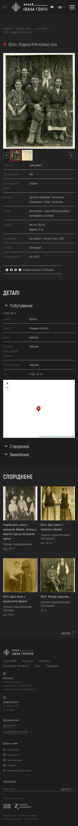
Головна (7, 29)
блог (38, 666)
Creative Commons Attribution (29, 269)
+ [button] (7, 384)
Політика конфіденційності (12, 819)
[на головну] (39, 652)
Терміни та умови (31, 819)
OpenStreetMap (52, 436)
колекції (28, 661)
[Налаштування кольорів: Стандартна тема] (52, 7)
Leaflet (41, 436)
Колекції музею (23, 29)
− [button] (7, 388)
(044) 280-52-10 (26, 685)
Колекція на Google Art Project (19, 770)
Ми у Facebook (13, 749)
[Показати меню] (72, 7)
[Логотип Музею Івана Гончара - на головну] (29, 7)
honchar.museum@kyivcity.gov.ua (22, 689)
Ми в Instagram (13, 755)
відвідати (52, 666)
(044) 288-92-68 (13, 685)
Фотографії (41, 29)
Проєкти (44, 661)
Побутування (21, 305)
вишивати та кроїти (16, 666)
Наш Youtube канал (14, 760)
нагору (66, 633)
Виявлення (19, 454)
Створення (19, 446)
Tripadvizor (11, 765)
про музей (9, 661)
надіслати (65, 789)
